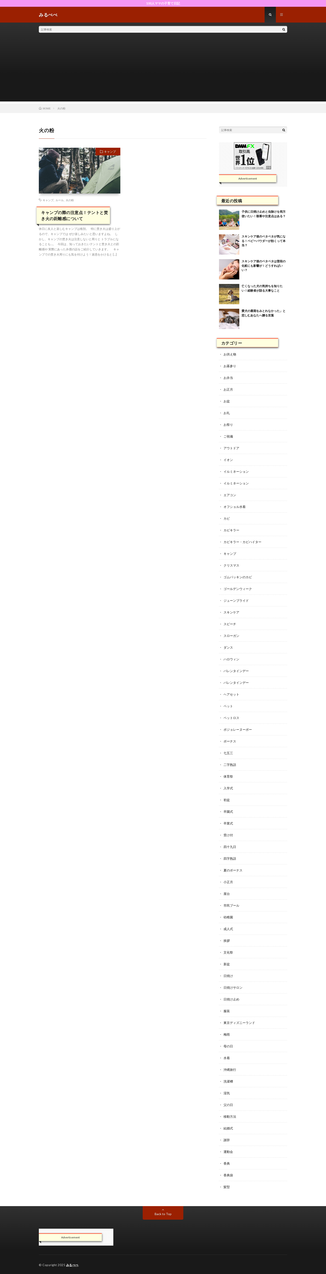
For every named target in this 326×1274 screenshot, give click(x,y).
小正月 (228, 882)
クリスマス (231, 565)
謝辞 (227, 1140)
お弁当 (228, 378)
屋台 (227, 894)
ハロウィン (231, 659)
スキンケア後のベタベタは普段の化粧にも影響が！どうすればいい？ (264, 265)
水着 (227, 1058)
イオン (228, 460)
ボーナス (230, 741)
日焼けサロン (233, 987)
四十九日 (230, 847)
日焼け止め (231, 999)
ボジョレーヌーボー (238, 729)
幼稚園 (228, 917)
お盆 (227, 401)
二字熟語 (230, 765)
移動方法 (230, 1116)
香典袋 (228, 1175)
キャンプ (110, 151)
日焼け (228, 976)
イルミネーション (236, 471)
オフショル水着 (235, 507)
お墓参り (230, 366)
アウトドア (231, 448)
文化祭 (228, 952)
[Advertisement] (163, 69)
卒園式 (228, 811)
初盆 (227, 800)
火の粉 (70, 200)
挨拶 (227, 940)
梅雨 (227, 1034)
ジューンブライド (236, 600)
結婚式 (228, 1128)
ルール (60, 200)
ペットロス (231, 718)
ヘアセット (231, 694)
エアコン (230, 495)
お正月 (228, 389)
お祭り (228, 424)
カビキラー (231, 530)
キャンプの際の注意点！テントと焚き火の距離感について (74, 215)
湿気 (227, 1093)
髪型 (227, 1187)
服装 (227, 1011)
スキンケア (231, 612)
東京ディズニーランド (239, 1023)
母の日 (228, 1046)
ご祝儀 (228, 436)
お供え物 (230, 354)
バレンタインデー (236, 671)
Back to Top (163, 1214)
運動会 (228, 1152)
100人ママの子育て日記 (163, 3)
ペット (228, 706)
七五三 (228, 753)
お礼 (227, 413)
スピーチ (230, 624)
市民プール (231, 905)
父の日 (228, 1105)
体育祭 (228, 776)
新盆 (227, 964)
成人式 (228, 929)
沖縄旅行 (230, 1069)
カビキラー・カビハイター (242, 542)
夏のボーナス (233, 870)
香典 (227, 1163)
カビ (227, 518)
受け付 (228, 835)
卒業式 (228, 823)
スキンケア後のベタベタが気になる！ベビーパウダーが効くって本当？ (264, 241)
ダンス (228, 647)
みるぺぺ (72, 1265)
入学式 (228, 788)
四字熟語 (230, 858)
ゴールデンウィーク (238, 589)
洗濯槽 (228, 1081)
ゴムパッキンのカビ (238, 577)
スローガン (231, 636)
